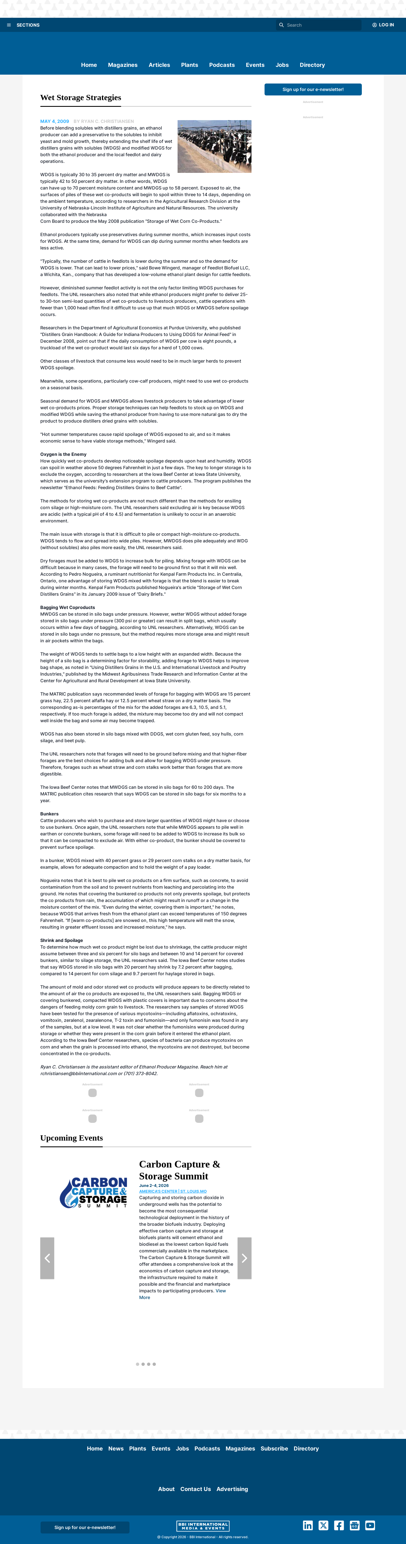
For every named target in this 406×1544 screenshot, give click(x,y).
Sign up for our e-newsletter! (313, 89)
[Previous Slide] (47, 1258)
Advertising (232, 1530)
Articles (159, 65)
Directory (312, 65)
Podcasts (222, 65)
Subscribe (274, 1406)
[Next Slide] (244, 1258)
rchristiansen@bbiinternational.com (78, 1073)
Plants (189, 65)
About (166, 1530)
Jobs (282, 65)
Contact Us (195, 1530)
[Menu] (8, 25)
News (116, 1406)
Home (89, 65)
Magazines (123, 65)
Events (255, 65)
